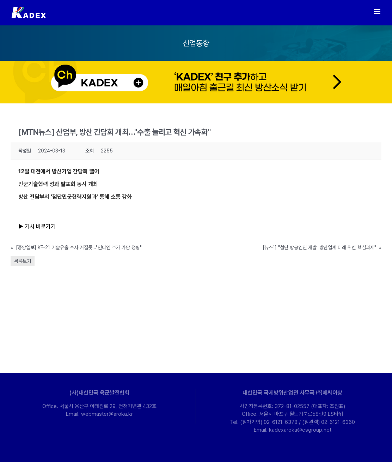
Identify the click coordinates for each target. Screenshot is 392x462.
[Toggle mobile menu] (377, 11)
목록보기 (22, 261)
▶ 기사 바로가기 (37, 226)
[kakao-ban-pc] (196, 63)
